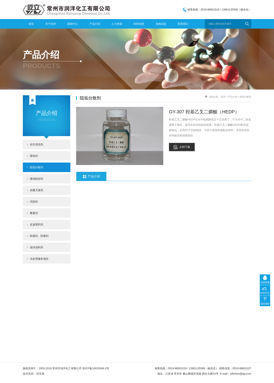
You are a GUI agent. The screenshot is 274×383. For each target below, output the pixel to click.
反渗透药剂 (36, 224)
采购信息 (161, 23)
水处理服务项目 (39, 258)
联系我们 (183, 23)
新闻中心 (72, 23)
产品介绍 (94, 23)
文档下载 (182, 147)
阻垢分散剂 (36, 167)
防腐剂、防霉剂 (39, 235)
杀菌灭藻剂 (36, 190)
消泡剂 (34, 201)
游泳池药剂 (36, 247)
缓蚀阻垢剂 (36, 178)
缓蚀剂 (34, 155)
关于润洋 (50, 23)
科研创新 (139, 23)
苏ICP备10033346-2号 (95, 368)
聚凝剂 (34, 213)
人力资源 (117, 23)
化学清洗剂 (36, 144)
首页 (31, 23)
